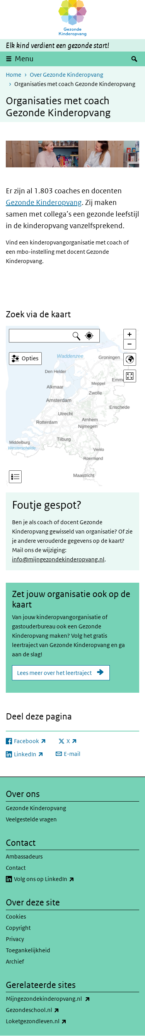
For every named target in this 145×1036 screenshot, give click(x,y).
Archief (15, 961)
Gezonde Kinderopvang (44, 202)
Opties (30, 358)
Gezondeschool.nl (49, 1010)
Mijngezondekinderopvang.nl (65, 998)
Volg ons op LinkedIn (61, 879)
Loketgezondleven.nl (53, 1021)
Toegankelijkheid (28, 950)
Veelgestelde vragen (31, 819)
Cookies (16, 916)
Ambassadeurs (24, 856)
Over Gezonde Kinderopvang (66, 74)
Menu (24, 58)
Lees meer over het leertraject (54, 672)
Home (13, 74)
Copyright (18, 927)
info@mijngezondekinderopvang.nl (58, 559)
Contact (16, 867)
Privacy (15, 939)
